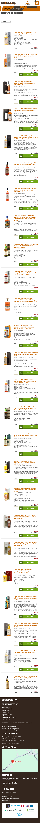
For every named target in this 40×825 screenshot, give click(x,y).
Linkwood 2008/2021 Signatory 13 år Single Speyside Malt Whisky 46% (25, 651)
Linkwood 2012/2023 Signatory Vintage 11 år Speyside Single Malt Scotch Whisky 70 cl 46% (25, 273)
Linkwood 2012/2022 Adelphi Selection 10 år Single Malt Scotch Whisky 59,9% (24, 462)
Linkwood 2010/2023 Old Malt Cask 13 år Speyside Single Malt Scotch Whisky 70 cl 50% (26, 245)
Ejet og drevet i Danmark (18, 8)
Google (19, 743)
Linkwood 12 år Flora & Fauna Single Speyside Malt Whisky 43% (25, 677)
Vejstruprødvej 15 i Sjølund (16, 9)
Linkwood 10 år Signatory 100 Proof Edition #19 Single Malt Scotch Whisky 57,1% (25, 190)
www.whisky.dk (6, 712)
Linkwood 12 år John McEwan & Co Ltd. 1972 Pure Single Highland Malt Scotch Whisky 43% (25, 408)
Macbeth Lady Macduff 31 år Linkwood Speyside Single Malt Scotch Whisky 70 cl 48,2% (24, 327)
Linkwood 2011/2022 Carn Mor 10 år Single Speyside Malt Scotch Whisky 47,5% (25, 489)
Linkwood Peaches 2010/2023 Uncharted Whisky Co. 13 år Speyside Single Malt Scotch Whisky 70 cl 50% (26, 300)
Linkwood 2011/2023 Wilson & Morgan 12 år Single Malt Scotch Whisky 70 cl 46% (26, 354)
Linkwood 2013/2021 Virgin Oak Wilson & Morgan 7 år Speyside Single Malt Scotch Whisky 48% (26, 137)
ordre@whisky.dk (7, 714)
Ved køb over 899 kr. (31, 6)
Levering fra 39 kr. (8, 6)
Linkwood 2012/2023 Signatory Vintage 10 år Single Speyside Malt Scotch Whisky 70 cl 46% (25, 381)
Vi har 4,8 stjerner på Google (10, 730)
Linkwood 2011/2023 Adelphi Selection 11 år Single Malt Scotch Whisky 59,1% (24, 83)
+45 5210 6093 (8, 789)
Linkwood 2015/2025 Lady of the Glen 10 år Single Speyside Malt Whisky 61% (25, 56)
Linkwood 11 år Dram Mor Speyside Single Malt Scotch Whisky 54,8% (25, 163)
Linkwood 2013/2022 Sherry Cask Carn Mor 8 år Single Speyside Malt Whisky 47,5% (25, 517)
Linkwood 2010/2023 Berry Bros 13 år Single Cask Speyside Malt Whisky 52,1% (25, 110)
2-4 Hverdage (17, 6)
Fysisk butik (7, 9)
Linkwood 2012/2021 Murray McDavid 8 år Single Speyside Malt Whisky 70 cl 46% (25, 598)
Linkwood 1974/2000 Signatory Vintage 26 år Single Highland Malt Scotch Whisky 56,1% (25, 571)
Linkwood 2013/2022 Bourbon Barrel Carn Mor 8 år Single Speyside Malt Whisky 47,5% (25, 544)
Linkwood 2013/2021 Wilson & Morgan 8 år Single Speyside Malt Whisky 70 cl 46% (26, 625)
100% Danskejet (8, 8)
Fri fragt (25, 6)
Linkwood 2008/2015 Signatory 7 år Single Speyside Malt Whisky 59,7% (25, 33)
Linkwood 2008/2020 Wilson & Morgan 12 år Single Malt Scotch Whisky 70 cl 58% (26, 435)
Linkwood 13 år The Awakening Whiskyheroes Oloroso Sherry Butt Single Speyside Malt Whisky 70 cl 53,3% (25, 218)
